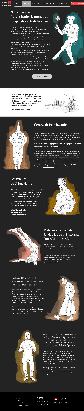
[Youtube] (56, 399)
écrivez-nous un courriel (22, 405)
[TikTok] (59, 399)
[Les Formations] (42, 76)
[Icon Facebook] (65, 399)
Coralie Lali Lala (75, 153)
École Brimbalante (19, 190)
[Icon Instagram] (62, 399)
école (16, 95)
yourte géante (41, 159)
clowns (15, 212)
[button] (67, 3)
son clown (53, 255)
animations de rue (48, 167)
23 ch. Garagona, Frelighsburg (22, 398)
